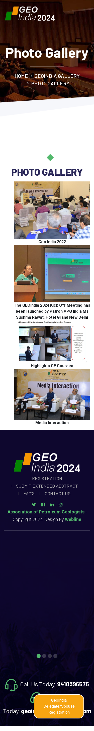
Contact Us (57, 493)
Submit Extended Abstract (47, 486)
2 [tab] (44, 656)
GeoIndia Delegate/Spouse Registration (59, 706)
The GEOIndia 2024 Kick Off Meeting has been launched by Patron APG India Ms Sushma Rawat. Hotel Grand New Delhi (52, 311)
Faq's (29, 493)
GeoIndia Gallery (57, 76)
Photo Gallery (50, 83)
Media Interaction (52, 422)
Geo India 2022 (52, 241)
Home (21, 76)
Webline (73, 519)
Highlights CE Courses (52, 365)
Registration (47, 478)
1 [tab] (38, 656)
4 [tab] (55, 656)
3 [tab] (50, 656)
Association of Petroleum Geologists (46, 511)
